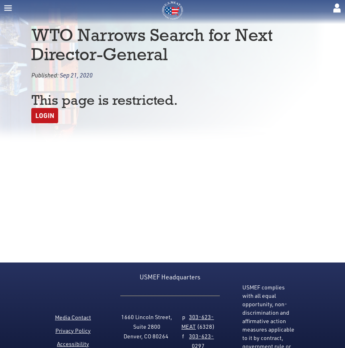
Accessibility (73, 343)
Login (44, 115)
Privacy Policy (73, 330)
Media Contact (73, 317)
